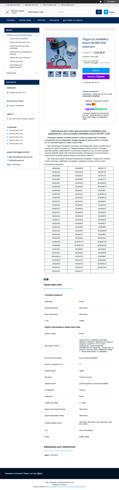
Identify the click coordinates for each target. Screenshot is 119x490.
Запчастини (25, 20)
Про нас (41, 20)
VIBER (40, 473)
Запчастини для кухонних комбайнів (19, 47)
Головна (11, 20)
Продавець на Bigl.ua (59, 484)
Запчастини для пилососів (20, 42)
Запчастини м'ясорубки (19, 39)
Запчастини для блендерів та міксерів (21, 53)
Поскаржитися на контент (58, 487)
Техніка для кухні (16, 61)
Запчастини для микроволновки (16, 66)
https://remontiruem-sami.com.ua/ (21, 157)
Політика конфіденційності (77, 487)
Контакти (54, 20)
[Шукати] (99, 12)
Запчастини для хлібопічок (20, 57)
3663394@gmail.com (16, 160)
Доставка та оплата (72, 20)
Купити (96, 70)
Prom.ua (71, 482)
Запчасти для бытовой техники (19, 35)
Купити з (96, 77)
